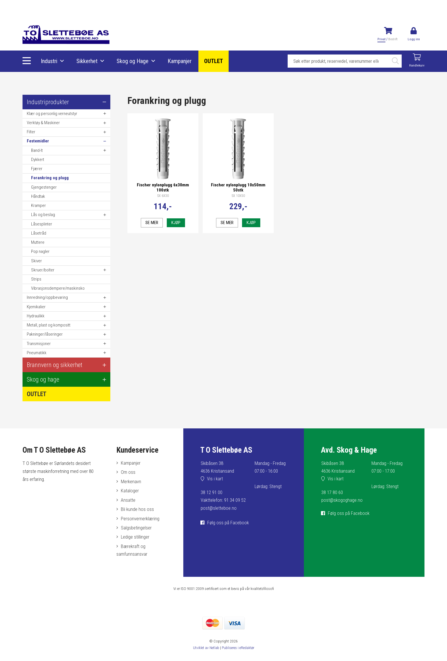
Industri (49, 61)
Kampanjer (180, 61)
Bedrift (392, 39)
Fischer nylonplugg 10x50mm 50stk (238, 186)
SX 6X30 (163, 195)
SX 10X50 (238, 195)
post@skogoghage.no (342, 500)
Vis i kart (215, 479)
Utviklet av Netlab (205, 649)
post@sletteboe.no (219, 508)
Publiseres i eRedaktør (238, 649)
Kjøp (175, 221)
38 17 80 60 (332, 492)
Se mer (151, 221)
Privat (381, 39)
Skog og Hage (133, 61)
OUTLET (213, 61)
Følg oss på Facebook (228, 523)
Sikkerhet (87, 61)
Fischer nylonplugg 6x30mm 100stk (163, 186)
